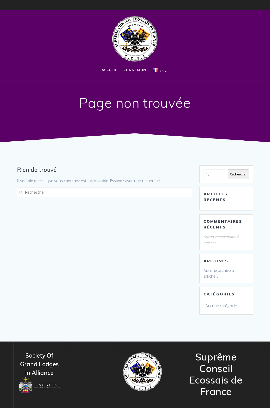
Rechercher (238, 174)
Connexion (135, 69)
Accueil (109, 69)
